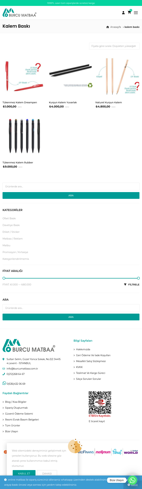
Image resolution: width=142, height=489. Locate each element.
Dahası (47, 473)
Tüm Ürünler (12, 425)
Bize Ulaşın (11, 431)
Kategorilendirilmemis (16, 258)
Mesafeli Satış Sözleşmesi (91, 361)
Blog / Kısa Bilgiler (15, 401)
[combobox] (114, 46)
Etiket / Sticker (11, 231)
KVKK (79, 367)
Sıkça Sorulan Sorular (88, 378)
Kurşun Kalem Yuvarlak (63, 102)
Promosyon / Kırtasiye (15, 252)
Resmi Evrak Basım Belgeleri (22, 419)
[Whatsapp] (132, 480)
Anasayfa (115, 27)
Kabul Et (24, 473)
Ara (71, 195)
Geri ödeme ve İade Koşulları (93, 355)
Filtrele (133, 284)
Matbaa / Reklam (13, 238)
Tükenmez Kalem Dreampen (20, 102)
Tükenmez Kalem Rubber (18, 162)
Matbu (6, 245)
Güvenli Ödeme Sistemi (19, 413)
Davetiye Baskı (11, 225)
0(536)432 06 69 (14, 383)
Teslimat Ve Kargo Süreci (90, 373)
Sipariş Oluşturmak (16, 407)
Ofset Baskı (9, 218)
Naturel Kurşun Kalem (108, 102)
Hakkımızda (83, 349)
